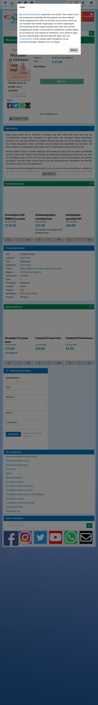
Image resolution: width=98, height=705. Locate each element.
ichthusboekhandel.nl (32, 14)
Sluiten (74, 50)
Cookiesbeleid (25, 39)
